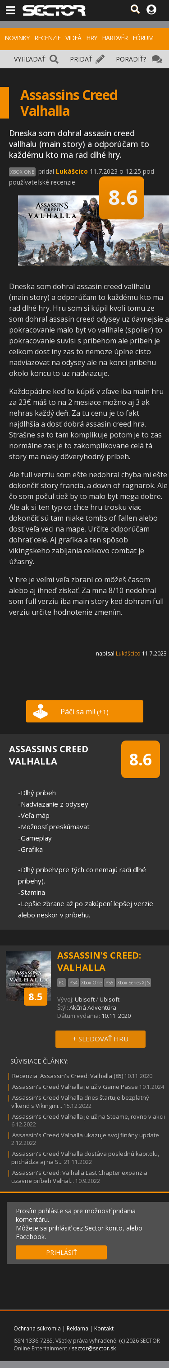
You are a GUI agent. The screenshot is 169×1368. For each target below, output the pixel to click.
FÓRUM (142, 37)
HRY (91, 37)
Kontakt (104, 1328)
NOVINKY (17, 37)
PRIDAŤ (81, 59)
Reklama (77, 1328)
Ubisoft (85, 999)
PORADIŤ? (131, 59)
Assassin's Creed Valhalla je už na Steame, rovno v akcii (88, 1116)
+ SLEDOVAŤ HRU (100, 1038)
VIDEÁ (73, 37)
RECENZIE (47, 37)
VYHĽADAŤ (30, 59)
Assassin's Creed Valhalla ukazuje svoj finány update (85, 1135)
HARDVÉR (115, 37)
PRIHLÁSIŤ (61, 1252)
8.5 (35, 996)
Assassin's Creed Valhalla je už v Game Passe (75, 1087)
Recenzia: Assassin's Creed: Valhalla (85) (67, 1076)
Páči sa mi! (84, 712)
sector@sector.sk (94, 1348)
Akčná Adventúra (92, 1007)
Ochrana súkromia (37, 1328)
